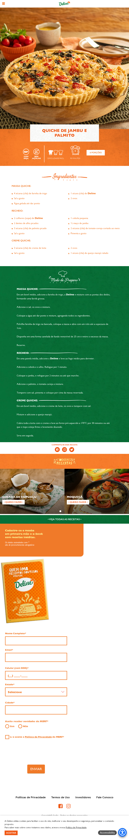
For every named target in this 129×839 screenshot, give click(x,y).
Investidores (83, 797)
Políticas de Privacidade (31, 797)
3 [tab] (69, 511)
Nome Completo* (15, 633)
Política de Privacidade (38, 737)
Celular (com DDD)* (16, 668)
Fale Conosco (104, 797)
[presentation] (36, 753)
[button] (3, 3)
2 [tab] (64, 511)
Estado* (9, 684)
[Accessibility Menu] (122, 832)
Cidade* (10, 702)
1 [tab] (60, 511)
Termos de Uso (60, 797)
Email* (9, 650)
